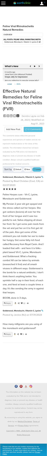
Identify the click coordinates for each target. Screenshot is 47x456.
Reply (7, 303)
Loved (36, 169)
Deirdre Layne (29, 116)
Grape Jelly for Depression (16, 77)
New (27, 169)
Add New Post (13, 129)
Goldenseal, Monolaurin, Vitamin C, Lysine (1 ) (22, 42)
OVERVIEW (8, 35)
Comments (33, 129)
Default (17, 169)
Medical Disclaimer (25, 421)
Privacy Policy (23, 426)
